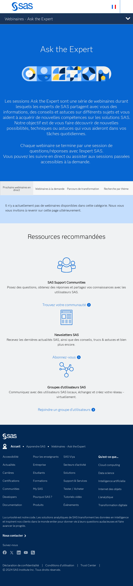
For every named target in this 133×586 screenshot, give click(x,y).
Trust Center (88, 565)
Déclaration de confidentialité (21, 565)
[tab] (16, 188)
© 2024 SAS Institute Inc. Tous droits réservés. (32, 570)
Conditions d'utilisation (59, 565)
